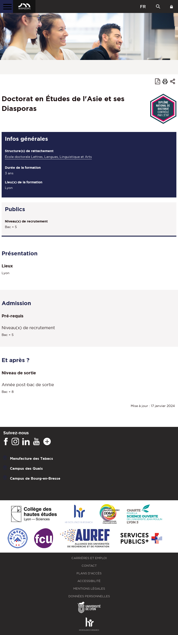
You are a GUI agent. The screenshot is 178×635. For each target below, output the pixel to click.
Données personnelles (89, 596)
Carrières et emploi (89, 558)
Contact (89, 565)
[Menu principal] (6, 6)
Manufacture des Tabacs (31, 458)
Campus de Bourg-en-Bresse (35, 478)
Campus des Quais (26, 468)
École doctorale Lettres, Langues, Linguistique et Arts (48, 157)
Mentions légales (89, 588)
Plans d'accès (89, 573)
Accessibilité (89, 580)
